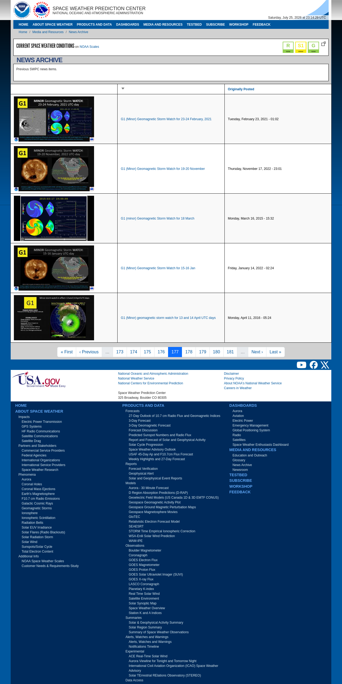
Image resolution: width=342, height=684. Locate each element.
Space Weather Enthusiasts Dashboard (260, 445)
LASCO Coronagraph (144, 584)
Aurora (26, 479)
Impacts (24, 417)
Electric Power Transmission (42, 422)
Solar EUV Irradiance (37, 527)
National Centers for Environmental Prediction (150, 383)
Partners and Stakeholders (37, 446)
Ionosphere (30, 513)
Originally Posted (241, 89)
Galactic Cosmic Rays (37, 503)
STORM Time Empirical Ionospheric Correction (162, 531)
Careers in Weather (238, 388)
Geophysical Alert (141, 473)
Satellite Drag (31, 441)
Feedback (262, 24)
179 (204, 351)
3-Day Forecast (140, 421)
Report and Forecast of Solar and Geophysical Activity (167, 440)
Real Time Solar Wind (144, 594)
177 (176, 351)
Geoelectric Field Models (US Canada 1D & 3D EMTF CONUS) (174, 497)
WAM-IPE (136, 541)
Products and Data (94, 24)
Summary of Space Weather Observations (159, 632)
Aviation (238, 416)
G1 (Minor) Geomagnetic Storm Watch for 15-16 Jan (158, 268)
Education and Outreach (249, 455)
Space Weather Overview (147, 608)
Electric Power (242, 421)
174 (135, 351)
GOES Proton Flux (142, 570)
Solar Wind (29, 542)
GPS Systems (32, 426)
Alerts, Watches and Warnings (147, 637)
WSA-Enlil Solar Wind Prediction (152, 536)
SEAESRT (136, 526)
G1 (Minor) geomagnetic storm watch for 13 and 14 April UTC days (168, 318)
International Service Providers (43, 465)
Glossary (238, 460)
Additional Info (28, 556)
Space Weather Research (40, 470)
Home (23, 24)
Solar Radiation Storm (37, 537)
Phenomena (27, 474)
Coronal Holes (32, 484)
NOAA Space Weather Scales (43, 561)
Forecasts (133, 411)
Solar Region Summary (145, 627)
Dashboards (127, 24)
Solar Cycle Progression (146, 445)
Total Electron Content (37, 551)
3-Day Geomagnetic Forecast (150, 425)
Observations (135, 546)
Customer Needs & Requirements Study (50, 566)
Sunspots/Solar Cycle (37, 547)
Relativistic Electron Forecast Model (154, 521)
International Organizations (41, 460)
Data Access (134, 680)
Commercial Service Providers (43, 450)
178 (190, 351)
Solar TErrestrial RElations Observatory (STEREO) (165, 675)
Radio (236, 435)
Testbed (194, 24)
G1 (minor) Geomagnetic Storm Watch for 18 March (157, 218)
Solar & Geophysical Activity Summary (156, 622)
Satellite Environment (144, 598)
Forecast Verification (143, 469)
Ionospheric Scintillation (38, 518)
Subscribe (215, 24)
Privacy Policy (234, 378)
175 (148, 351)
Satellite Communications (40, 436)
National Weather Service (136, 378)
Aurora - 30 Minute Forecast (149, 488)
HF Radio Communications (41, 431)
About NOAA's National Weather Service (253, 383)
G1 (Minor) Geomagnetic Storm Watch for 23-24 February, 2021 (166, 119)
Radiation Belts (32, 523)
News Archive (78, 32)
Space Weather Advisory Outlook (152, 449)
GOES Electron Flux (143, 560)
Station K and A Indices (145, 613)
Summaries (134, 618)
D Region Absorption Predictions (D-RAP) (158, 493)
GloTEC (134, 517)
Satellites (239, 440)
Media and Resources (162, 24)
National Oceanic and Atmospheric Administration (153, 374)
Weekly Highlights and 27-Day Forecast (157, 459)
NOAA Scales (89, 47)
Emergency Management (250, 425)
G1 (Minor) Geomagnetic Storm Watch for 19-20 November (163, 169)
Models (131, 483)
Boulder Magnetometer (145, 550)
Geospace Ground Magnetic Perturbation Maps (162, 507)
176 (162, 351)
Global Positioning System (251, 430)
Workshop (238, 24)
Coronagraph (138, 555)
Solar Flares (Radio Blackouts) (43, 532)
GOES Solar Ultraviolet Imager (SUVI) (156, 574)
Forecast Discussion (143, 430)
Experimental (135, 651)
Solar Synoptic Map (143, 603)
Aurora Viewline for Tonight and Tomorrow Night (162, 661)
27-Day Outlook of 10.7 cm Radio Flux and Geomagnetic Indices (174, 416)
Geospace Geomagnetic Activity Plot (155, 502)
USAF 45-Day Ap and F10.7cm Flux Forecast (161, 454)
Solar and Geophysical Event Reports (155, 478)
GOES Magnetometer (144, 565)
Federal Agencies (34, 455)
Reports (131, 464)
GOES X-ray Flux (141, 579)
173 (121, 351)
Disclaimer (231, 374)
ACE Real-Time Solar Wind (148, 656)
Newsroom (240, 470)
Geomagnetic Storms (37, 508)
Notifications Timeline (144, 646)
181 (231, 351)
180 (218, 351)
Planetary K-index (141, 589)
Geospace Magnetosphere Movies (153, 512)
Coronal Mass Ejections (38, 489)
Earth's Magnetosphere (38, 494)
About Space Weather (53, 24)
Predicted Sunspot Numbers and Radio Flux (160, 435)
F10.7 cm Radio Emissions (41, 499)
